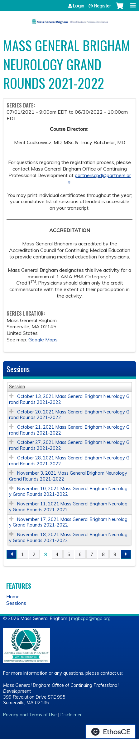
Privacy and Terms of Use (30, 715)
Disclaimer (71, 715)
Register (102, 6)
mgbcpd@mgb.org (91, 618)
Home (13, 596)
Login (78, 6)
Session (17, 387)
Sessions (16, 603)
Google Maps (43, 339)
